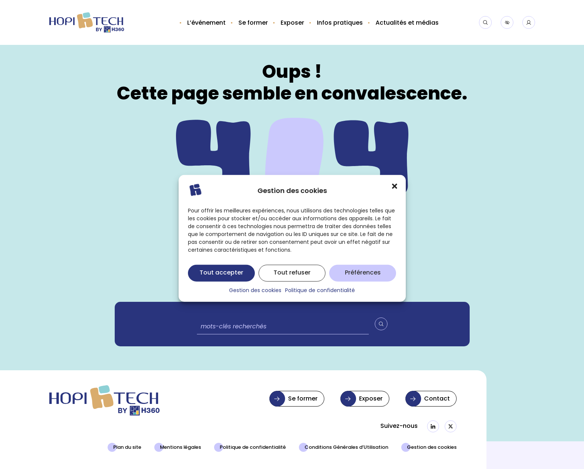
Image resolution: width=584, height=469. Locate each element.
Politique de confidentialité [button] (320, 297)
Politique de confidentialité (253, 448)
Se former (303, 399)
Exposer (371, 399)
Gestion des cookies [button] (255, 297)
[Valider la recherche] (381, 324)
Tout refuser (292, 279)
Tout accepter (221, 279)
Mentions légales (180, 448)
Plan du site (127, 448)
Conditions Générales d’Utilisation (346, 448)
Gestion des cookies (432, 448)
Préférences (363, 279)
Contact (437, 399)
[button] (394, 192)
